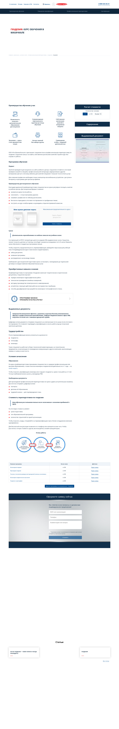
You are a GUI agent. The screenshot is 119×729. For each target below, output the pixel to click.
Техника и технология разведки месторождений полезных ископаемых (28, 474)
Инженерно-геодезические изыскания (20, 477)
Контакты (54, 4)
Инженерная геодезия (15, 467)
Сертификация (105, 11)
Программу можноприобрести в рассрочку (31, 299)
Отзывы (37, 4)
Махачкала (63, 4)
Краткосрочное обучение (17, 11)
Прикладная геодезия (15, 470)
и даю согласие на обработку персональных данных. (65, 533)
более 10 (98, 114)
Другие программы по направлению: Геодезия (59, 486)
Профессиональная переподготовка (77, 11)
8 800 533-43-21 (74, 4)
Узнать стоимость (56, 223)
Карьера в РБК (45, 4)
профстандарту (14, 368)
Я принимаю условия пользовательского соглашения (63, 532)
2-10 (90, 114)
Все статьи (105, 662)
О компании (30, 4)
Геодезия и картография (16, 481)
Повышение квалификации (45, 11)
